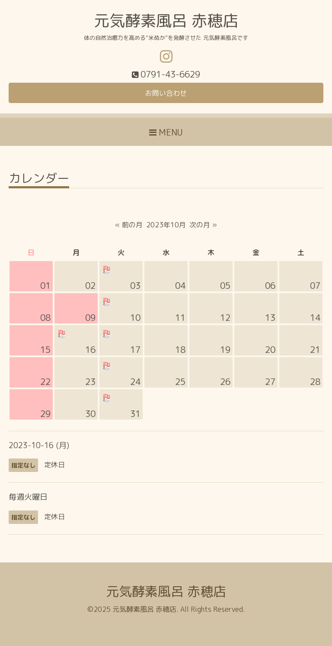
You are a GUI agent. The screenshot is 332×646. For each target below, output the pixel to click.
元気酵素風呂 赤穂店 (166, 21)
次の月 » (203, 224)
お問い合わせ (166, 93)
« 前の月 (129, 224)
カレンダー (39, 179)
